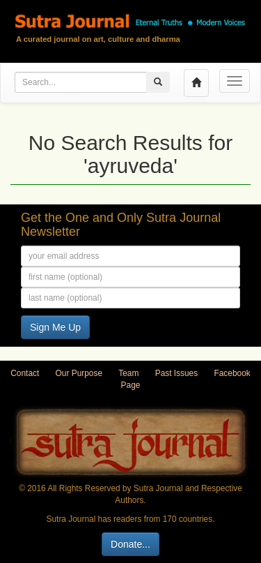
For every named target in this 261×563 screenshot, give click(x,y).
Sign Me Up (55, 327)
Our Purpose (79, 373)
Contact (24, 373)
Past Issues (176, 373)
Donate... (130, 544)
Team (128, 373)
